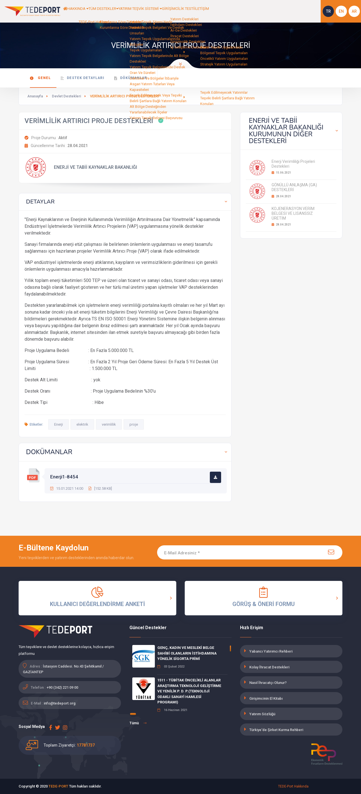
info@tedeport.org (60, 703)
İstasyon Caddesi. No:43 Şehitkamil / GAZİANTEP (63, 669)
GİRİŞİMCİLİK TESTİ (208, 11)
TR (328, 11)
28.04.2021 (281, 196)
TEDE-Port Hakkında (293, 786)
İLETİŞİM (237, 11)
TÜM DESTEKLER (118, 11)
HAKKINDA (85, 11)
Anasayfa (35, 96)
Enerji (58, 424)
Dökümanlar (130, 78)
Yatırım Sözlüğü (262, 714)
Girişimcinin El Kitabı (266, 698)
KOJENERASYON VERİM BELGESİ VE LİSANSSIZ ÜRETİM (293, 213)
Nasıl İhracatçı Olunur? (268, 683)
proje (133, 424)
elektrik (82, 424)
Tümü (138, 723)
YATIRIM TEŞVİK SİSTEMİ (163, 11)
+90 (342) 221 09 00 (62, 687)
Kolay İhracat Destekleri (269, 667)
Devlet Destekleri (66, 96)
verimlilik (109, 424)
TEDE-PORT (58, 786)
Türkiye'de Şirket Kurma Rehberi (276, 730)
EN (341, 11)
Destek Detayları (82, 78)
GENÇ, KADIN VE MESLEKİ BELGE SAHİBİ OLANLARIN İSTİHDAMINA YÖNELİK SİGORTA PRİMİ (187, 653)
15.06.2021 (281, 172)
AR (354, 11)
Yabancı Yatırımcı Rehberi (270, 651)
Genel (40, 78)
